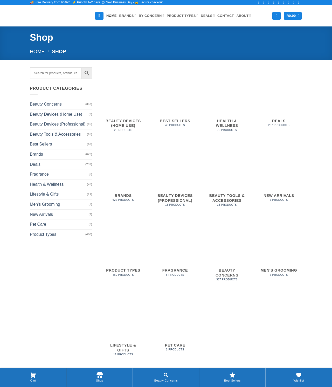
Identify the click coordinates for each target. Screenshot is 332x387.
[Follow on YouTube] (299, 2)
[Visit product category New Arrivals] (278, 174)
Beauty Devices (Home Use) (56, 114)
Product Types (182, 15)
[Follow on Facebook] (259, 2)
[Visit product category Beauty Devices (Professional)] (175, 177)
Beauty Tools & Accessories (55, 134)
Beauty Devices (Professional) (57, 124)
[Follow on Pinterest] (289, 2)
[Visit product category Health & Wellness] (227, 102)
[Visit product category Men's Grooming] (278, 249)
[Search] (99, 16)
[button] (293, 16)
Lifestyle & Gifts (44, 194)
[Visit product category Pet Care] (175, 324)
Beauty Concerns (46, 104)
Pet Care (38, 224)
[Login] (276, 16)
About (244, 15)
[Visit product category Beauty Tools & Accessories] (227, 177)
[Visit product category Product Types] (123, 249)
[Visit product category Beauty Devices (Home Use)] (123, 102)
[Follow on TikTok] (269, 2)
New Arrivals (41, 214)
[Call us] (284, 2)
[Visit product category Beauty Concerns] (227, 252)
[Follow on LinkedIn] (294, 2)
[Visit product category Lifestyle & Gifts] (123, 327)
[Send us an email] (279, 2)
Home (111, 16)
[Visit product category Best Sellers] (175, 99)
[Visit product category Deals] (278, 99)
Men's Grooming (45, 204)
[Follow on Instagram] (264, 2)
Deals (208, 15)
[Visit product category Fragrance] (175, 249)
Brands (127, 15)
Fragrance (39, 174)
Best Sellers (41, 144)
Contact (225, 16)
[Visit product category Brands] (123, 174)
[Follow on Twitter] (274, 2)
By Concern (151, 15)
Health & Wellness (47, 184)
